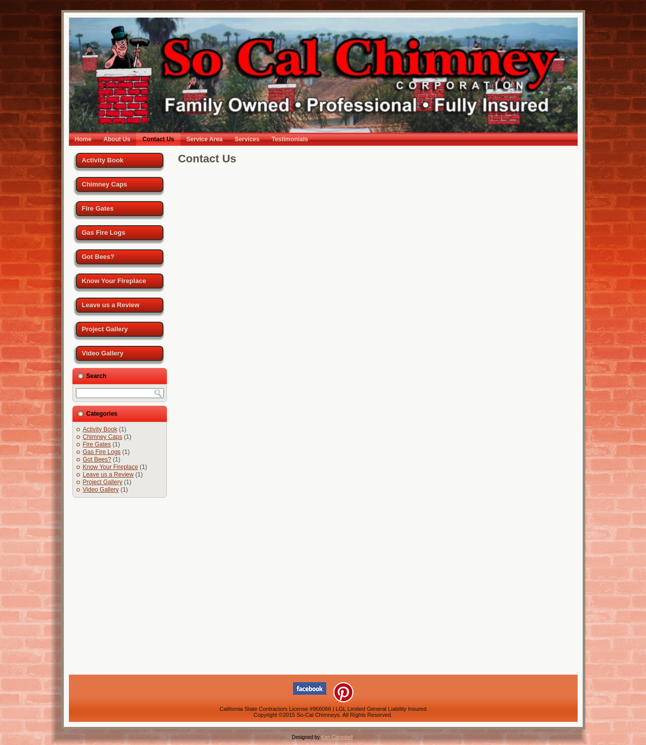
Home (83, 139)
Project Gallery (105, 329)
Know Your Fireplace (114, 281)
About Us (117, 139)
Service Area (205, 139)
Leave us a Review (111, 305)
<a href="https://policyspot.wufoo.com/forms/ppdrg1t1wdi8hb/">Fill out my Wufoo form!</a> (374, 415)
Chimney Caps (104, 184)
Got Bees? (98, 256)
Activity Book (103, 160)
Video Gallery (103, 353)
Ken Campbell (337, 737)
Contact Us (158, 139)
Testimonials (289, 139)
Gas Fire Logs (104, 232)
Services (247, 139)
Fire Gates (98, 208)
